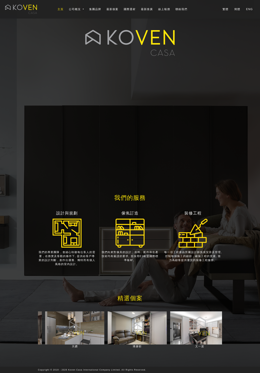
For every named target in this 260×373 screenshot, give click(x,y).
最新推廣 (147, 9)
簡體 (237, 9)
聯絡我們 (181, 9)
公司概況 (75, 9)
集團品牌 (95, 9)
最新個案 (112, 9)
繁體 (226, 9)
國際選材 (130, 9)
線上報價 (164, 9)
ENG (249, 9)
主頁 (61, 9)
